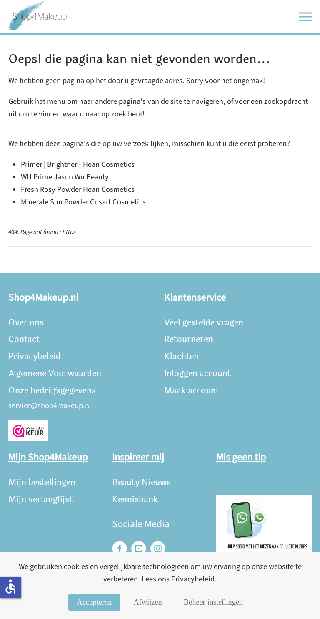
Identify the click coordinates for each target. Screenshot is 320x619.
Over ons (26, 322)
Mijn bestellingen (41, 482)
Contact (24, 339)
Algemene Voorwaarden (54, 373)
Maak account (191, 390)
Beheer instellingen (213, 602)
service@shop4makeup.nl (49, 405)
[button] (305, 16)
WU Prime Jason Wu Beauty (65, 176)
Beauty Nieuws (141, 482)
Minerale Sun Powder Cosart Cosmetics (83, 201)
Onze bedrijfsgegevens (52, 390)
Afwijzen (147, 602)
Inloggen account (197, 373)
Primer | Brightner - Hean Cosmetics (78, 164)
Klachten (181, 356)
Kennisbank (135, 499)
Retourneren (188, 339)
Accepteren (94, 602)
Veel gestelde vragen (203, 322)
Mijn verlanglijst (40, 499)
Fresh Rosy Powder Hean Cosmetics (78, 189)
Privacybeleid (34, 356)
